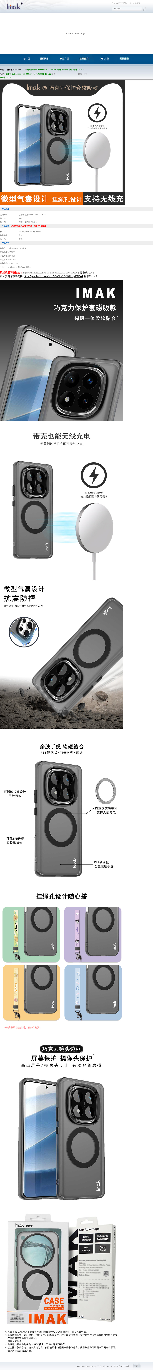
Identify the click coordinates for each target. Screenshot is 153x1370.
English (115, 3)
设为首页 (136, 3)
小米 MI (20, 70)
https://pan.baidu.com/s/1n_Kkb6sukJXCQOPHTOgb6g (50, 272)
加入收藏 (127, 3)
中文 (121, 3)
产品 (2, 70)
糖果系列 (10, 70)
